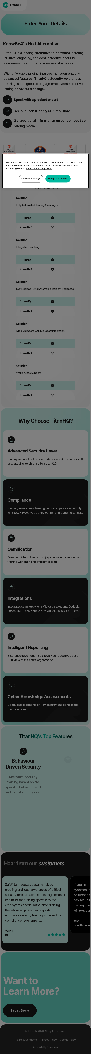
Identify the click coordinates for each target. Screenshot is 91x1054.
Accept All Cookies (58, 178)
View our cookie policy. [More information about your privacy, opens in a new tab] (39, 168)
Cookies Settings (31, 178)
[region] (45, 171)
